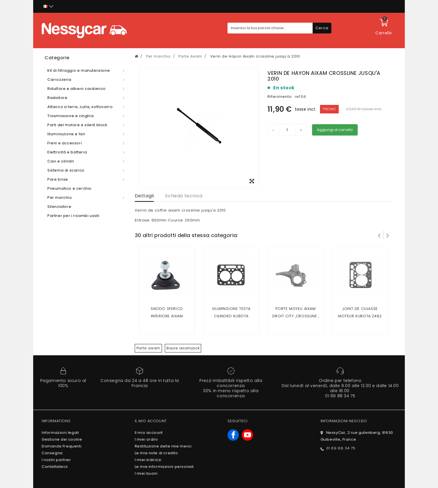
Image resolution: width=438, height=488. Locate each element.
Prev (379, 235)
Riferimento (280, 96)
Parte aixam (148, 348)
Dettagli (144, 196)
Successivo (388, 235)
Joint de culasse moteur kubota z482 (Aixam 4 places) (360, 316)
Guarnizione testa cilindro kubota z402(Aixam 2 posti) (231, 316)
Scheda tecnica (183, 196)
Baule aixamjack (183, 348)
